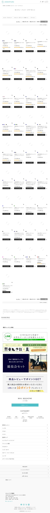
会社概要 (15, 509)
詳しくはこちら (8, 501)
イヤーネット (18, 311)
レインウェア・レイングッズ (8, 440)
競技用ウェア (5, 437)
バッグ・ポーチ (5, 449)
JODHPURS (22, 511)
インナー (4, 434)
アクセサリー (5, 446)
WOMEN (8, 417)
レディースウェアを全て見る (8, 459)
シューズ (4, 456)
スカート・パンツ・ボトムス (8, 452)
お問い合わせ (25, 476)
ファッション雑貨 (6, 443)
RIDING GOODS (31, 417)
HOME (4, 5)
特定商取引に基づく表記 (22, 509)
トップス (4, 428)
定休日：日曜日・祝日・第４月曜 (11, 499)
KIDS (23, 417)
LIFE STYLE (25, 421)
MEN (16, 417)
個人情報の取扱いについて (31, 509)
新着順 (38, 21)
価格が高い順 (25, 21)
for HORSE (8, 5)
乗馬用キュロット (6, 425)
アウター (4, 431)
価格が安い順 (32, 21)
